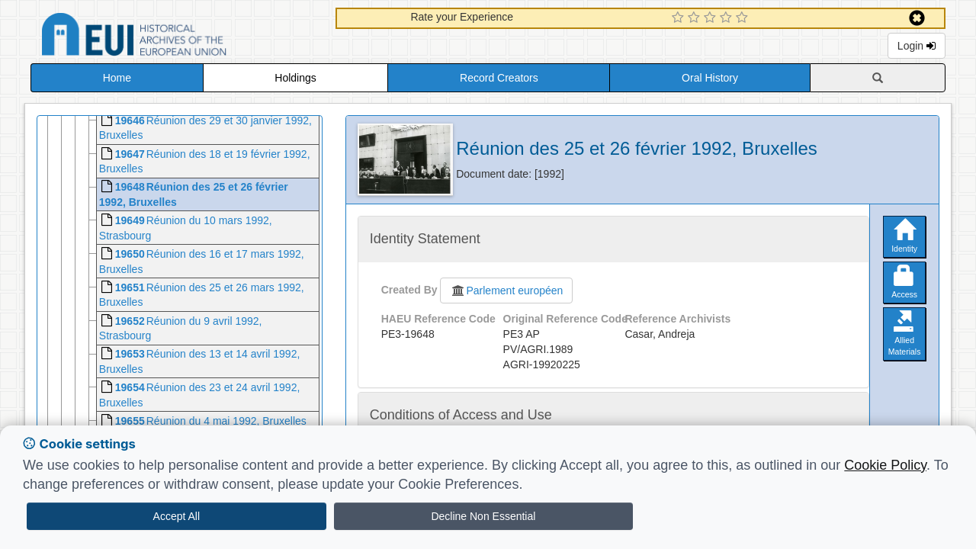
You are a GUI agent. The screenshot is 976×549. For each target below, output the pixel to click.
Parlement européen (506, 290)
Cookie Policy (885, 465)
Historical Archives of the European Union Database (177, 37)
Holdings (295, 78)
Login (916, 46)
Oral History (710, 78)
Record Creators (499, 78)
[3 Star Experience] (712, 18)
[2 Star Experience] (696, 18)
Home (117, 78)
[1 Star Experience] (680, 18)
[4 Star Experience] (728, 18)
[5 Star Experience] (744, 18)
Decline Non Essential (483, 516)
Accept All (176, 516)
